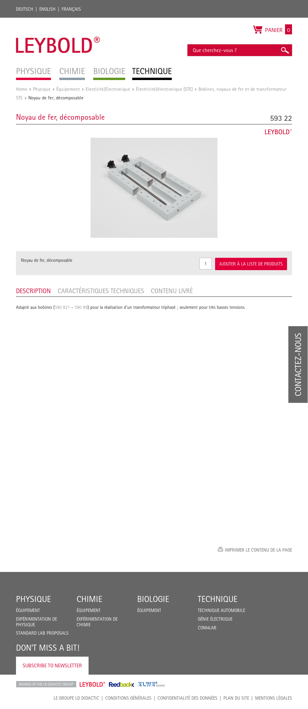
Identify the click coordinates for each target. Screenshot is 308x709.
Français (71, 9)
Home (21, 89)
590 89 (81, 307)
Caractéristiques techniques (101, 291)
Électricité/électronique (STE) (164, 89)
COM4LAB (207, 627)
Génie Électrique (215, 619)
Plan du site (236, 698)
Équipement (68, 89)
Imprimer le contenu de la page (258, 550)
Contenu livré (172, 291)
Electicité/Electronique (108, 89)
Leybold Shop (93, 684)
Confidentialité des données (187, 698)
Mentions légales (273, 698)
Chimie (89, 599)
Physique (42, 89)
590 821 (62, 307)
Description (33, 291)
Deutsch (24, 9)
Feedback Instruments (122, 684)
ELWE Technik (151, 684)
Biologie (153, 599)
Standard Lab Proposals (42, 633)
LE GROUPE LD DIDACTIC (76, 698)
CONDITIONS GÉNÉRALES (128, 698)
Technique (217, 599)
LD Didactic (46, 684)
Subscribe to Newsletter (52, 665)
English (47, 9)
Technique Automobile (221, 610)
